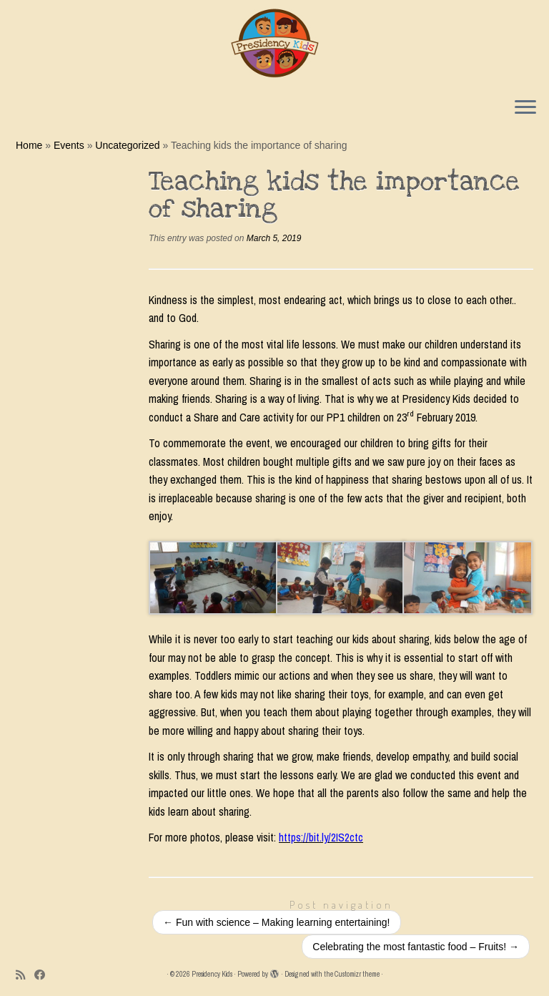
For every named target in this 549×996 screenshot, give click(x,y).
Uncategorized (127, 145)
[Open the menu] (525, 108)
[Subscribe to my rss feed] (25, 974)
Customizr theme (357, 974)
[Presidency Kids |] (274, 43)
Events (69, 145)
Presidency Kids (212, 974)
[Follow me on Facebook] (44, 974)
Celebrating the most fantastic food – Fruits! (415, 946)
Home (29, 145)
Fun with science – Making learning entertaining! (276, 922)
